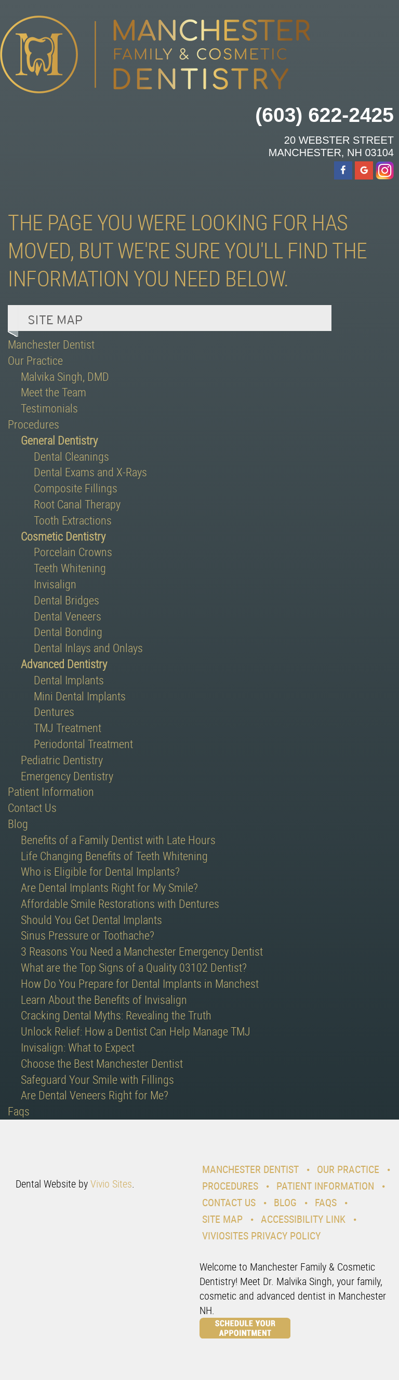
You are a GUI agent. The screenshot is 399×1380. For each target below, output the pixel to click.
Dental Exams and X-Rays (90, 471)
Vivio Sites (111, 1184)
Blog (18, 823)
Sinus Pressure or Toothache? (87, 935)
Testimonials (49, 408)
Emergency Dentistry (67, 775)
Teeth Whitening (70, 567)
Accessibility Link (303, 1219)
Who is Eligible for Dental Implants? (100, 871)
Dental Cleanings (71, 456)
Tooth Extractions (73, 520)
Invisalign (55, 583)
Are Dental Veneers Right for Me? (94, 1094)
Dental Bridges (66, 600)
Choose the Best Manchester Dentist (102, 1063)
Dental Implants (69, 679)
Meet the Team (53, 391)
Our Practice (35, 360)
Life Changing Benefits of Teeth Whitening (114, 855)
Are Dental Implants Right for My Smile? (109, 887)
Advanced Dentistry (64, 663)
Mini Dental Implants (80, 695)
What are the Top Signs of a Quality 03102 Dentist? (134, 967)
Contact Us (32, 807)
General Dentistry (59, 440)
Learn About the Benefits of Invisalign (104, 999)
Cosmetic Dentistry (63, 536)
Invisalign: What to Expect (78, 1047)
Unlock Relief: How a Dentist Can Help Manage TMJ (135, 1031)
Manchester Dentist (51, 344)
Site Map (222, 1219)
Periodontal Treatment (83, 743)
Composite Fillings (75, 487)
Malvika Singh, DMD (65, 376)
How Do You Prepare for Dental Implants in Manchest (140, 983)
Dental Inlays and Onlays (88, 647)
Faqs (19, 1111)
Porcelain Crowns (73, 551)
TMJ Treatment (67, 727)
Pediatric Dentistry (62, 759)
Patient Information (51, 791)
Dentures (54, 711)
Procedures (33, 424)
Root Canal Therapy (77, 504)
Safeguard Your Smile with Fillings (97, 1079)
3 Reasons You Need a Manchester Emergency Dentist (142, 951)
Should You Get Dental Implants (91, 919)
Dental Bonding (68, 631)
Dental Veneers (67, 616)
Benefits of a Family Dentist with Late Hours (118, 839)
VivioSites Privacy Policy (261, 1236)
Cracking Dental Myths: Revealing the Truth (116, 1015)
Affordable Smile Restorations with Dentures (120, 903)
